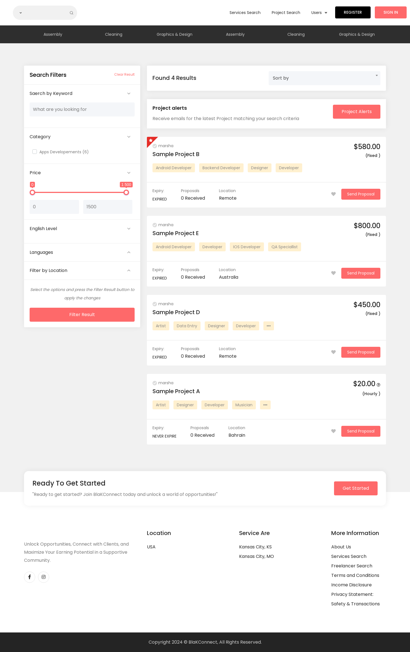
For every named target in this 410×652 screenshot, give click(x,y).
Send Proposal (361, 194)
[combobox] (324, 78)
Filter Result (82, 314)
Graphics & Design (174, 34)
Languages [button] (41, 252)
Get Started (356, 488)
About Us (341, 547)
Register (353, 12)
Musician (243, 405)
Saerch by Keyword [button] (51, 93)
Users (319, 12)
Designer (259, 168)
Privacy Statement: (352, 594)
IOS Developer (247, 247)
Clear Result (124, 74)
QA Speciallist (284, 247)
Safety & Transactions (355, 604)
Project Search (286, 12)
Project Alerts (357, 111)
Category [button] (40, 136)
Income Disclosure (351, 585)
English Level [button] (43, 228)
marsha (162, 146)
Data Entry (187, 326)
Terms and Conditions (355, 575)
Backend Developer (221, 168)
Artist (161, 326)
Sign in (390, 12)
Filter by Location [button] (48, 270)
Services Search (245, 12)
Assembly (53, 34)
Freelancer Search (351, 566)
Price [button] (35, 172)
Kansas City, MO (256, 556)
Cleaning (113, 34)
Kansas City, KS (255, 547)
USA (151, 547)
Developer (289, 168)
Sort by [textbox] (281, 78)
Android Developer (174, 168)
